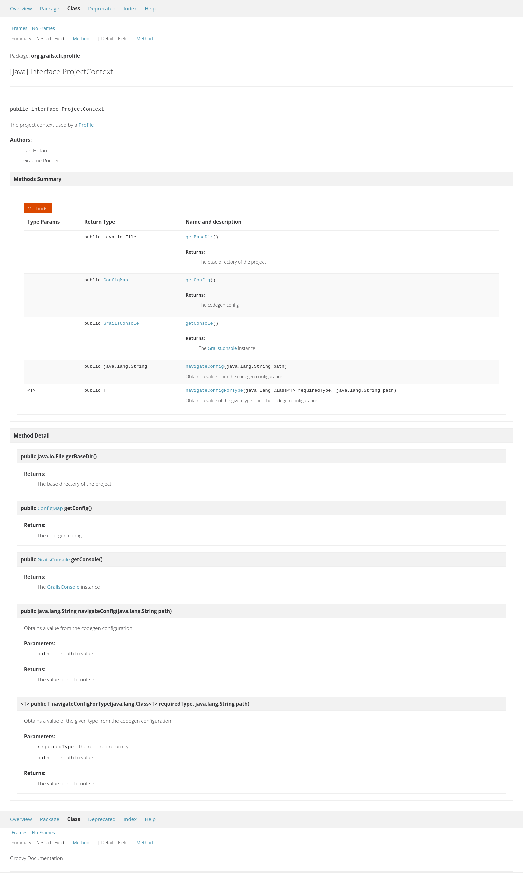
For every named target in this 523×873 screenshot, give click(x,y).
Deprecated (102, 8)
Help (150, 8)
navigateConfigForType (214, 390)
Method (81, 38)
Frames (19, 28)
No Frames (43, 28)
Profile (86, 124)
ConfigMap (115, 280)
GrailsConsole (121, 323)
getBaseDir (199, 237)
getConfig (198, 280)
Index (130, 8)
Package (49, 8)
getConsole (199, 323)
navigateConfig (205, 366)
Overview (21, 8)
